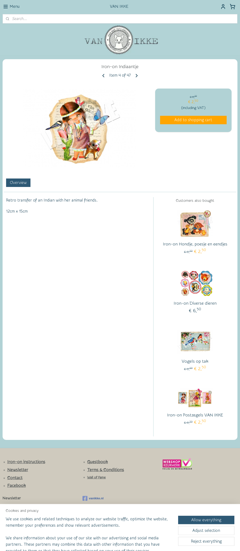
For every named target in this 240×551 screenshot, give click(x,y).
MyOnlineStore (165, 542)
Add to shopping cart (193, 120)
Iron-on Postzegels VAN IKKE (195, 415)
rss (110, 542)
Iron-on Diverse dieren (195, 303)
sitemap (102, 542)
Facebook (16, 485)
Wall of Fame (96, 477)
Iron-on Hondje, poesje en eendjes (195, 244)
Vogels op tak (195, 361)
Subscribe (14, 519)
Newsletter (17, 469)
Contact (14, 477)
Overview (18, 182)
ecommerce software (127, 542)
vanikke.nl (93, 498)
